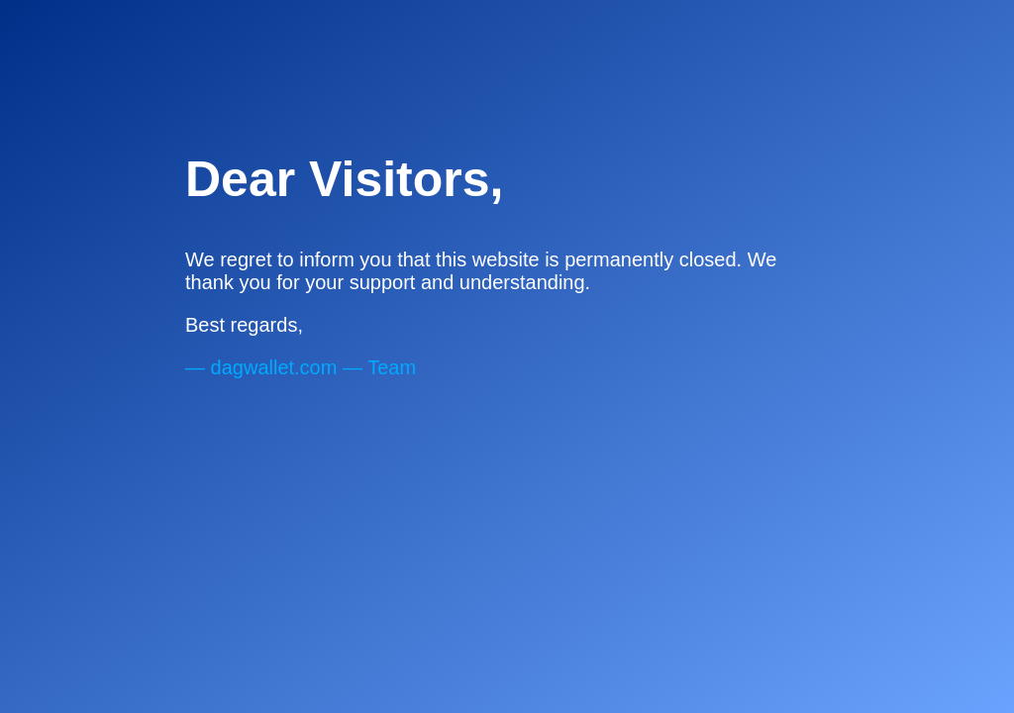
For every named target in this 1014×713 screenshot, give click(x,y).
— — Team (300, 367)
